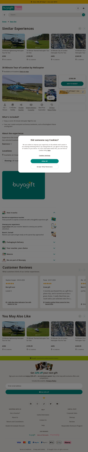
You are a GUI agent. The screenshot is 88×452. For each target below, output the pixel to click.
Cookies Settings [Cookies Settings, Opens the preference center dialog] (44, 155)
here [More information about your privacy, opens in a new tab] (49, 150)
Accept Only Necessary (45, 167)
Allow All (45, 161)
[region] (44, 154)
